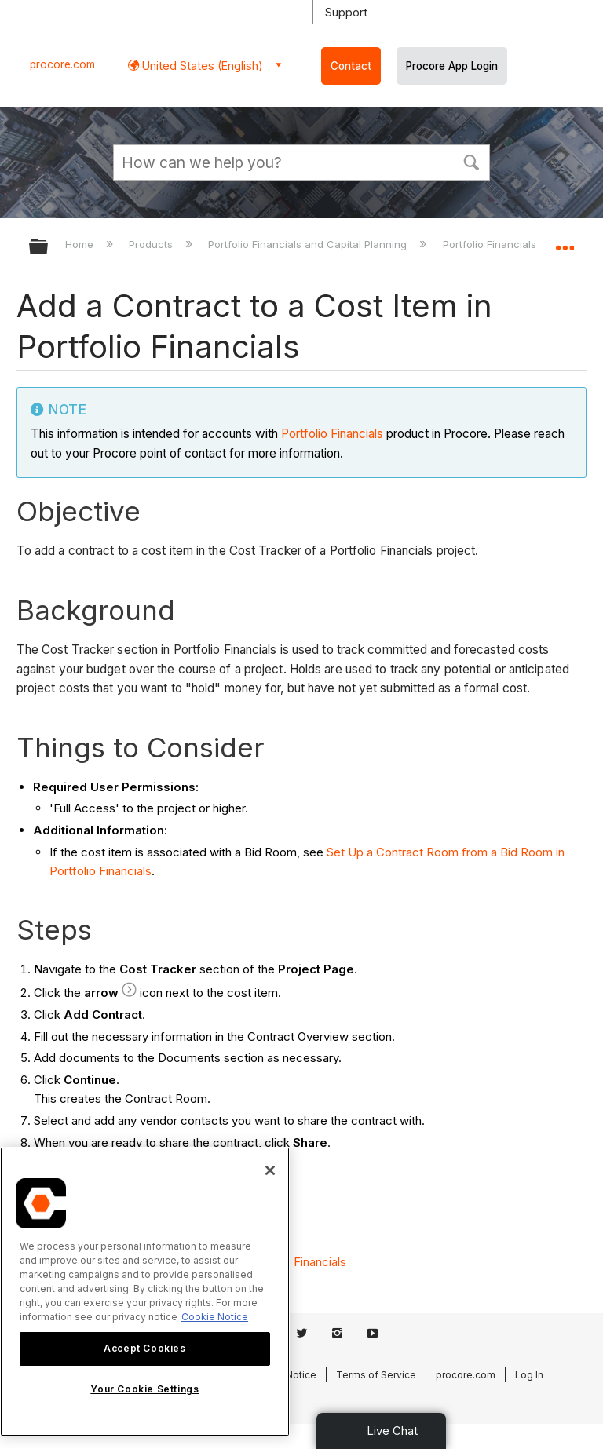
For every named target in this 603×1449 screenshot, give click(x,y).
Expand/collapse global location (564, 242)
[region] (145, 1291)
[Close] (270, 1170)
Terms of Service (376, 1375)
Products (152, 244)
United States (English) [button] (201, 65)
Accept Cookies (144, 1348)
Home (81, 244)
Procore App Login (452, 66)
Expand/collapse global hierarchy (48, 247)
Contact (351, 66)
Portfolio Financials (332, 433)
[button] (471, 161)
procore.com (62, 64)
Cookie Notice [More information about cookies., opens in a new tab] (214, 1317)
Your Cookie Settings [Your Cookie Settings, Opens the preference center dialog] (144, 1389)
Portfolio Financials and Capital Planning (309, 244)
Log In (529, 1375)
